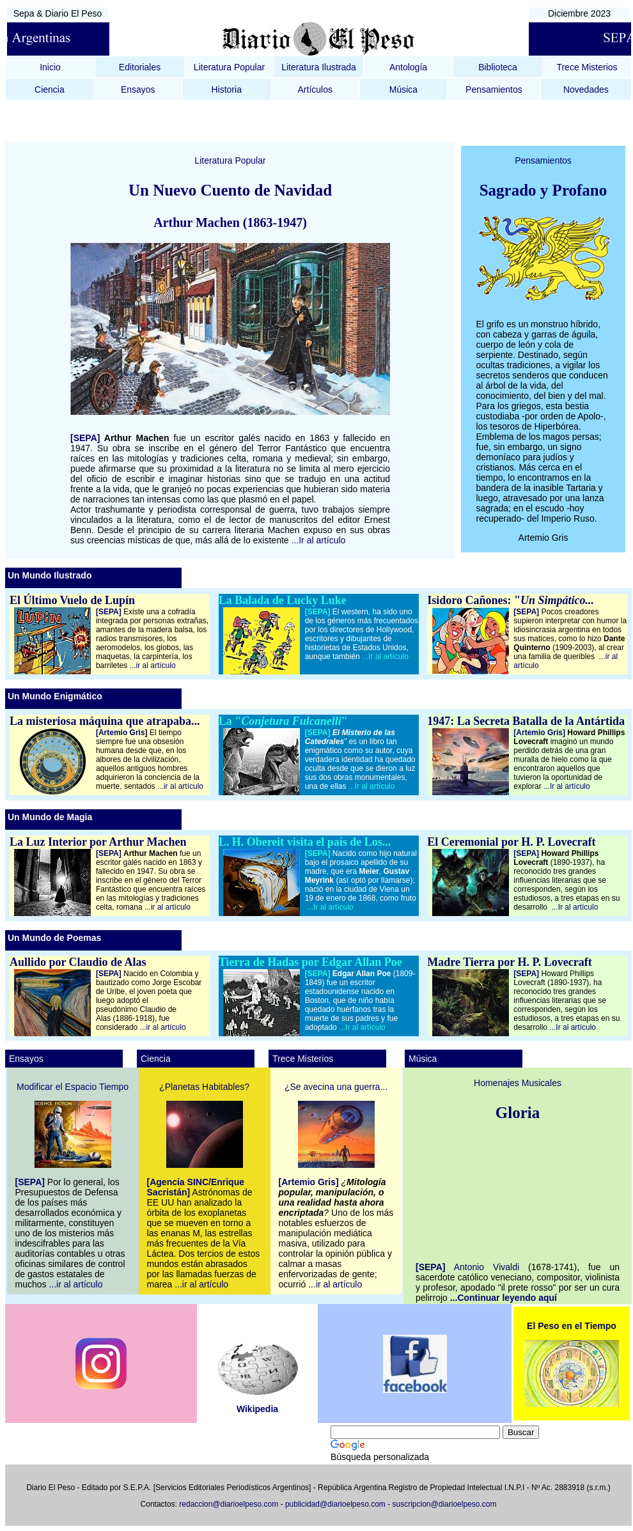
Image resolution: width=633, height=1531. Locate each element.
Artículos (315, 89)
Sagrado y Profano (543, 190)
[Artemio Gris (122, 732)
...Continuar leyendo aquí (503, 1298)
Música (403, 89)
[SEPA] (85, 438)
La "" (283, 721)
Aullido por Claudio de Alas (78, 962)
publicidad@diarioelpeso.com (335, 1504)
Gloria (518, 1112)
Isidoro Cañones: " (510, 600)
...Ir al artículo (319, 540)
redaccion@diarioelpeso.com (228, 1504)
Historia (226, 89)
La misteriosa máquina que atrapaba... (105, 721)
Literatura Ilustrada (318, 67)
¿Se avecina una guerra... (336, 1087)
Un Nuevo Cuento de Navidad (230, 190)
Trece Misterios (586, 67)
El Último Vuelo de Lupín (72, 600)
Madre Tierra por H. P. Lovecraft (509, 962)
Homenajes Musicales (517, 1083)
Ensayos (138, 89)
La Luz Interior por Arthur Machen (98, 841)
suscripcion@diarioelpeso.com (445, 1504)
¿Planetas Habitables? (204, 1087)
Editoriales (139, 67)
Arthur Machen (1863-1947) (230, 222)
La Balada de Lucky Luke (283, 600)
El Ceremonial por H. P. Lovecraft (511, 841)
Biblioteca (497, 67)
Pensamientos (493, 89)
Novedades (586, 89)
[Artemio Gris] (539, 732)
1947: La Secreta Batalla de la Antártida (526, 721)
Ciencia (50, 89)
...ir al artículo (153, 665)
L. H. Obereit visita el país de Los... (305, 841)
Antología (408, 67)
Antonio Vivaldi (491, 1267)
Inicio (50, 67)
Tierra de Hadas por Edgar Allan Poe (310, 962)
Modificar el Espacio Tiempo (73, 1087)
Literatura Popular (229, 67)
